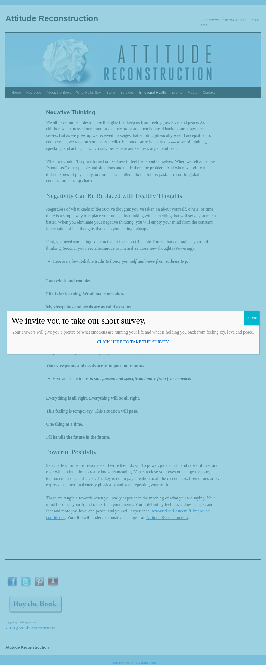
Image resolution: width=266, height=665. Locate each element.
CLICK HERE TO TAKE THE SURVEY (133, 342)
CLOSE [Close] (251, 318)
